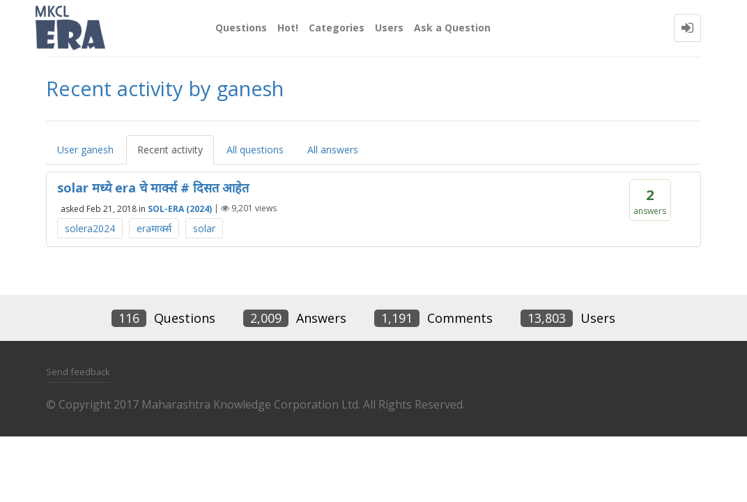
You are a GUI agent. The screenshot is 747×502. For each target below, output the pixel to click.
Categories (336, 27)
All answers (332, 149)
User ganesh (85, 149)
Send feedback (78, 371)
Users (389, 27)
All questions (255, 149)
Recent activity (170, 149)
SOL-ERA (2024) (180, 208)
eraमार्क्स (154, 228)
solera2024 (90, 228)
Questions (241, 27)
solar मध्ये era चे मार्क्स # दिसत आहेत (153, 187)
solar (204, 228)
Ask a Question (452, 27)
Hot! (287, 27)
